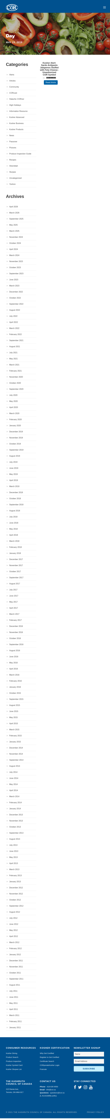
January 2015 (15, 742)
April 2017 (13, 609)
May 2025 (13, 226)
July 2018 (13, 517)
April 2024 (13, 250)
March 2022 (14, 329)
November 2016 (16, 633)
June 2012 (13, 925)
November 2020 (16, 378)
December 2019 (16, 432)
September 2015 (16, 700)
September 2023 (16, 274)
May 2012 (13, 931)
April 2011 (13, 1010)
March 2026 (14, 213)
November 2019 (16, 438)
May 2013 (13, 858)
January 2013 (15, 882)
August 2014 (14, 767)
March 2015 (14, 730)
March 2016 (14, 676)
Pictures (12, 148)
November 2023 (16, 262)
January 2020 (15, 426)
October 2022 (15, 299)
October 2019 (15, 444)
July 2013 (13, 846)
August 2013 (14, 840)
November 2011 (16, 967)
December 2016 (16, 627)
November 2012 (16, 894)
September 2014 (16, 761)
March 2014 (14, 797)
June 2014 (13, 779)
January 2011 (15, 1028)
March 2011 (14, 1016)
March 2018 (14, 542)
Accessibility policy (48, 1096)
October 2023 (15, 268)
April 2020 (13, 408)
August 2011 (14, 986)
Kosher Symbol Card (14, 1066)
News (11, 136)
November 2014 (16, 755)
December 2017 (16, 560)
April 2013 (13, 864)
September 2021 (16, 341)
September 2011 (16, 980)
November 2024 (16, 238)
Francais (43, 1070)
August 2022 (14, 311)
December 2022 (16, 292)
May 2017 (13, 603)
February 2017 (15, 621)
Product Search (12, 1058)
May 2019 (13, 475)
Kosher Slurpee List (14, 1070)
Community (14, 88)
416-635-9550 (52, 1087)
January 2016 (15, 688)
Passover (13, 142)
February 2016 (15, 682)
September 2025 (16, 220)
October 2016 (15, 639)
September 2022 (16, 305)
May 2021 (13, 359)
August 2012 (14, 913)
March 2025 (14, 232)
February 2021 (15, 372)
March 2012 (14, 943)
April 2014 (13, 791)
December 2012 (16, 888)
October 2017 (15, 572)
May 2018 (13, 530)
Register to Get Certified (49, 1058)
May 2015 (13, 718)
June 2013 (13, 852)
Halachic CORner (16, 100)
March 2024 (14, 256)
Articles (12, 81)
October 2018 (15, 499)
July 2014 (13, 773)
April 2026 (13, 207)
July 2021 (13, 353)
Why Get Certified (47, 1054)
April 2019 (13, 481)
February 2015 (15, 736)
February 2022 (15, 335)
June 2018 (13, 524)
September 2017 (16, 578)
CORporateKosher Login (49, 1066)
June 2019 (13, 469)
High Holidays (15, 106)
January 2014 (15, 809)
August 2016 (14, 651)
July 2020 (13, 396)
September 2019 (16, 451)
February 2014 (15, 803)
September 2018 (16, 505)
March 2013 (14, 870)
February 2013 (15, 876)
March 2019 (14, 487)
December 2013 (16, 815)
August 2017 (14, 584)
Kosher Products (16, 130)
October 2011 (15, 973)
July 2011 (13, 992)
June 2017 (13, 597)
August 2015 (14, 706)
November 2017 (16, 566)
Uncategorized (15, 179)
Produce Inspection (13, 1062)
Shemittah (13, 167)
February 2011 (15, 1022)
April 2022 (13, 323)
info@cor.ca (51, 1090)
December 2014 (16, 749)
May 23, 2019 (51, 78)
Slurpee (12, 173)
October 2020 (15, 384)
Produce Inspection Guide (20, 154)
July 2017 (13, 590)
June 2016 (13, 657)
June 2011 (13, 998)
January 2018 (15, 554)
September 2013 (16, 834)
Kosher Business (16, 124)
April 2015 (13, 724)
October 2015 (15, 694)
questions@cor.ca (57, 1093)
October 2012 (15, 901)
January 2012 (15, 955)
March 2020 (14, 414)
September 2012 (16, 907)
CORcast (13, 94)
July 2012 (13, 919)
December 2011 (16, 961)
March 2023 (14, 286)
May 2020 (13, 402)
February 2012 (15, 949)
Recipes (12, 161)
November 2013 (16, 821)
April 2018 (13, 536)
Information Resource (18, 112)
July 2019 (13, 463)
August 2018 (14, 511)
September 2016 (16, 645)
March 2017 (14, 615)
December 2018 (16, 493)
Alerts (11, 75)
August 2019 (14, 457)
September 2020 (16, 390)
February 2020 (15, 420)
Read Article (51, 83)
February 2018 (15, 548)
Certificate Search (47, 1062)
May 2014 (13, 785)
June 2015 (13, 712)
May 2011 (13, 1004)
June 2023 (13, 280)
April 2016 (13, 669)
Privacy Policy (95, 1113)
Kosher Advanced (16, 118)
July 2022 (13, 317)
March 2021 (14, 365)
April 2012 (13, 937)
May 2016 (13, 663)
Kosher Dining (11, 1054)
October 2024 (15, 244)
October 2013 (15, 828)
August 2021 (14, 347)
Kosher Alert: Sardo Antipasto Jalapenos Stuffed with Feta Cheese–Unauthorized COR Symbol (49, 69)
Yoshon (12, 185)
